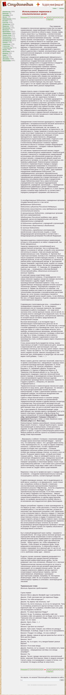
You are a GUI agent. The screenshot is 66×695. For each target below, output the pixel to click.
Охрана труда (6, 35)
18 (31, 17)
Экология (5, 57)
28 (53, 17)
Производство (6, 40)
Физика (4, 49)
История (5, 20)
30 (58, 17)
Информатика (6, 19)
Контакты (61, 8)
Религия (5, 42)
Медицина (5, 29)
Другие (4, 17)
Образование (6, 33)
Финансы (5, 53)
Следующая (50, 19)
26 (49, 17)
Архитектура (6, 11)
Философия (6, 51)
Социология (6, 44)
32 (62, 17)
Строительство (7, 48)
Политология (6, 37)
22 (40, 17)
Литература (6, 24)
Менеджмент (6, 31)
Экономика (6, 58)
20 (35, 17)
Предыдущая (24, 17)
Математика (6, 28)
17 (29, 17)
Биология (5, 13)
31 (60, 17)
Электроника (6, 60)
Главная (55, 8)
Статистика (6, 46)
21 (38, 17)
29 (56, 17)
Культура (5, 22)
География (5, 15)
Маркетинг (5, 26)
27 (51, 17)
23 (42, 17)
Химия (4, 55)
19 (33, 17)
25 (47, 17)
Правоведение (7, 38)
